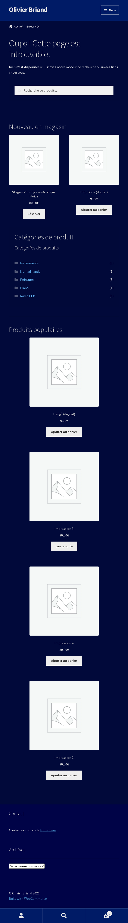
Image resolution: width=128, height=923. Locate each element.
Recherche (64, 916)
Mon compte (21, 916)
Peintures (27, 279)
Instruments (29, 263)
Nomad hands (30, 271)
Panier (98, 912)
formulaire (48, 830)
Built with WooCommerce (28, 898)
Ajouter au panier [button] (94, 209)
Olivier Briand (28, 9)
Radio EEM (27, 296)
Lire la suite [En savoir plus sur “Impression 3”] (64, 546)
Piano (24, 288)
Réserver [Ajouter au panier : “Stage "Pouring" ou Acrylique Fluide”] (34, 214)
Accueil (18, 26)
